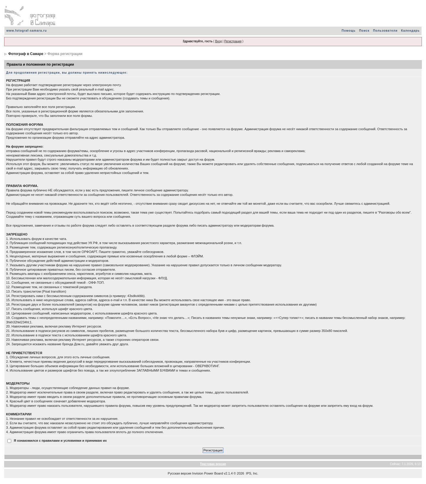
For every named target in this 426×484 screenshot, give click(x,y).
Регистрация (232, 41)
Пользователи (385, 30)
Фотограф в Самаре (25, 54)
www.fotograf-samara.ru (26, 30)
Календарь (410, 30)
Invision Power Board (207, 473)
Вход (218, 41)
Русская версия (179, 473)
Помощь (349, 30)
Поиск (364, 30)
